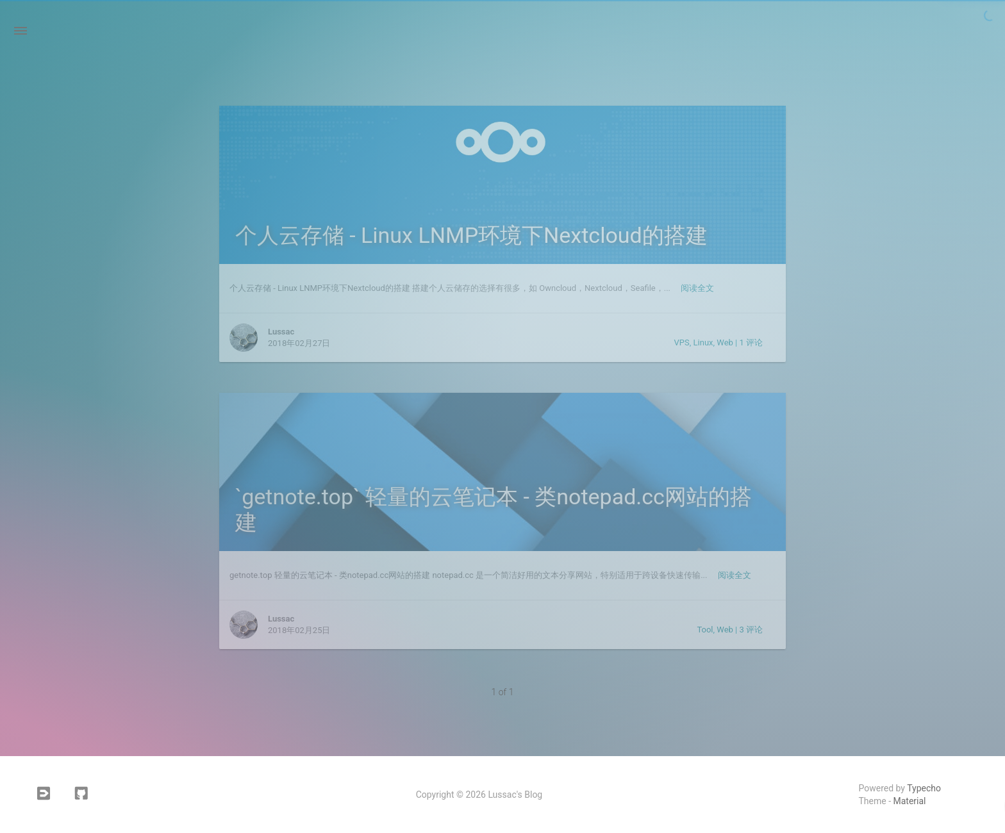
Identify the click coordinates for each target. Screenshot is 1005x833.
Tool (705, 629)
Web (725, 342)
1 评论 (751, 342)
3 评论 (751, 629)
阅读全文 (697, 288)
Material (909, 801)
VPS (682, 342)
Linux (703, 342)
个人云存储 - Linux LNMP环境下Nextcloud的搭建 (471, 235)
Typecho (924, 788)
